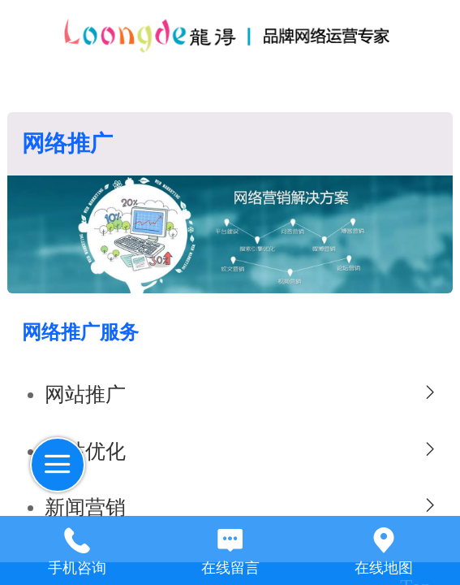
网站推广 (85, 394)
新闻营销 (85, 507)
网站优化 (85, 451)
